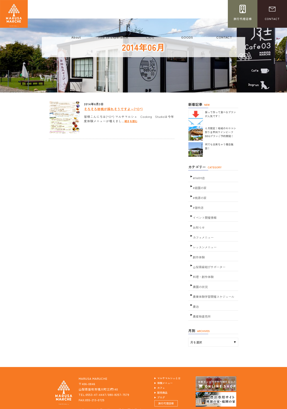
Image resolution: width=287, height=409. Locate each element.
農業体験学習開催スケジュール (212, 276)
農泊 (195, 284)
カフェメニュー (202, 226)
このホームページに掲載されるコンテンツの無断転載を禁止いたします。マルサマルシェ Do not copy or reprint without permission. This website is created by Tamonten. (143, 405)
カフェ (164, 366)
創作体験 (198, 243)
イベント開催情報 (204, 209)
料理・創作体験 (202, 259)
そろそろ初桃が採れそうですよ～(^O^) (117, 108)
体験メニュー (169, 360)
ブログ (164, 376)
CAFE (150, 39)
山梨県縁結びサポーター (208, 251)
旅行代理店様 (170, 385)
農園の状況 (200, 268)
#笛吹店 (198, 201)
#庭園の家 (199, 184)
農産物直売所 (201, 293)
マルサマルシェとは (174, 355)
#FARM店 (198, 176)
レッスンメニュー (204, 234)
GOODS (187, 39)
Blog (261, 39)
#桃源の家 (199, 193)
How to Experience (113, 39)
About (76, 39)
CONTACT (224, 39)
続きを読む (132, 121)
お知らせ (198, 218)
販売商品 (166, 371)
